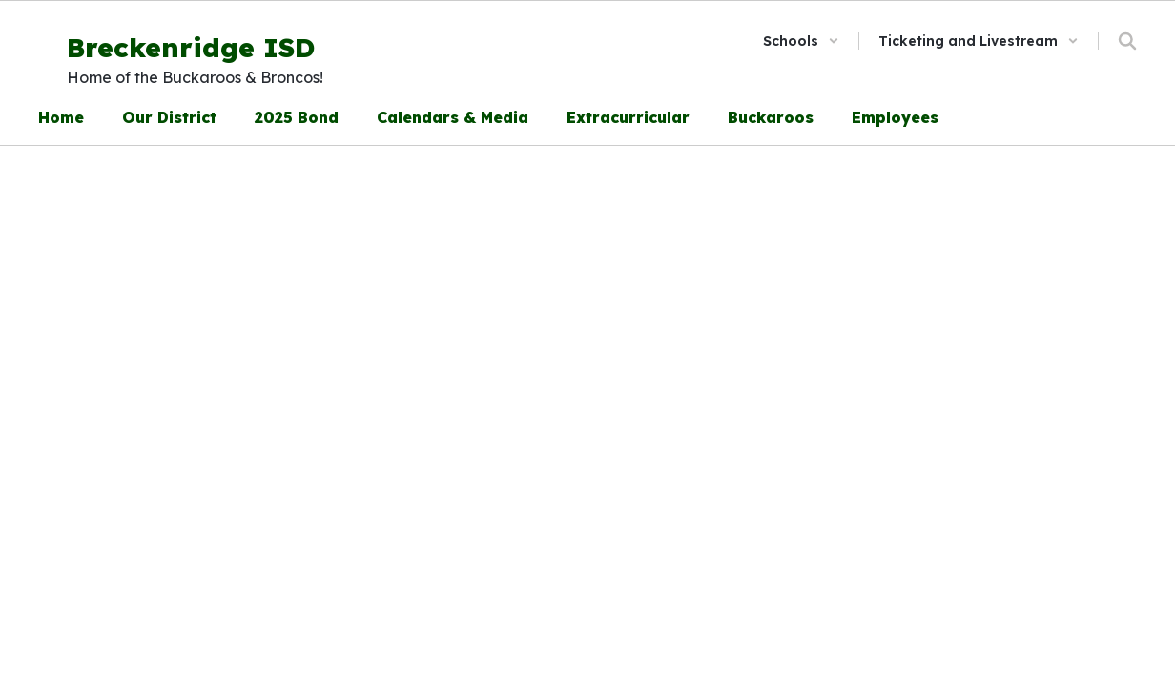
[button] (801, 41)
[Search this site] (1127, 41)
